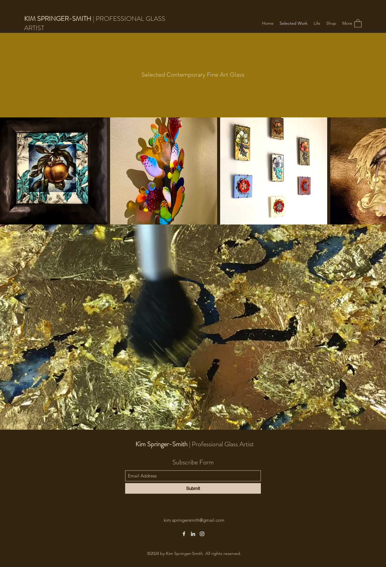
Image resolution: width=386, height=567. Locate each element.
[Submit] (193, 488)
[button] (358, 23)
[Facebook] (184, 534)
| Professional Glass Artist (194, 444)
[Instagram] (202, 534)
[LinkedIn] (193, 534)
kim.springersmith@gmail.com (194, 520)
